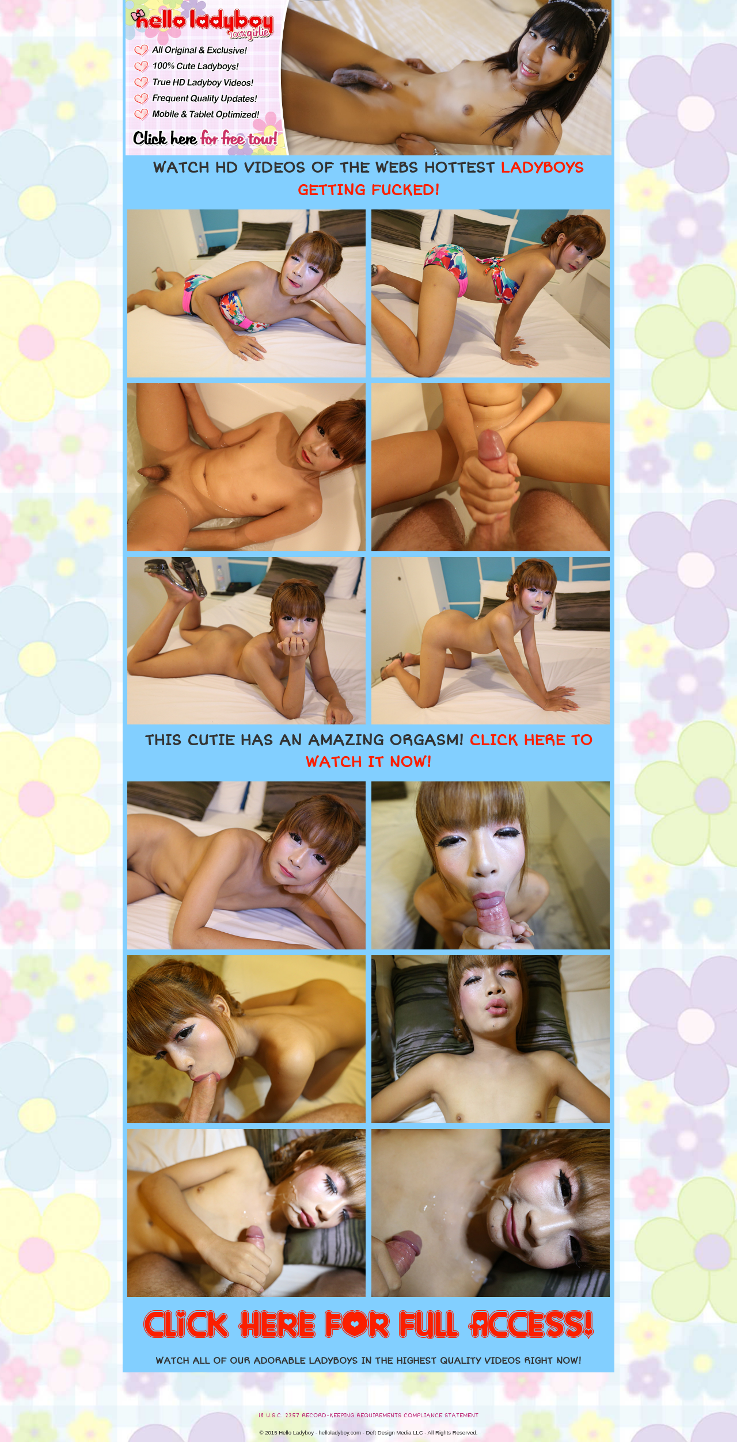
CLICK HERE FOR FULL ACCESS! (368, 1326)
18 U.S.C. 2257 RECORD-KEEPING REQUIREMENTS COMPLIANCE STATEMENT (368, 1415)
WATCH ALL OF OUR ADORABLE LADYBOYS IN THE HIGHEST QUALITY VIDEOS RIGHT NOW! (368, 1361)
